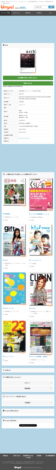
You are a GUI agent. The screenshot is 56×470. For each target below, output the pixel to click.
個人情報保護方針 (50, 455)
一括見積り (38, 403)
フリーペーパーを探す (5, 12)
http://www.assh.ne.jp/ (24, 138)
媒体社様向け (27, 12)
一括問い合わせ (37, 83)
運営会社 (5, 455)
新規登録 (38, 388)
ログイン (38, 383)
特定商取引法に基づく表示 (28, 456)
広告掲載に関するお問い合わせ (35, 78)
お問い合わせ (16, 455)
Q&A (50, 12)
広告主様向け (39, 12)
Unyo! (7, 7)
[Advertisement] (29, 29)
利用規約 (39, 455)
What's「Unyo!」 (16, 12)
